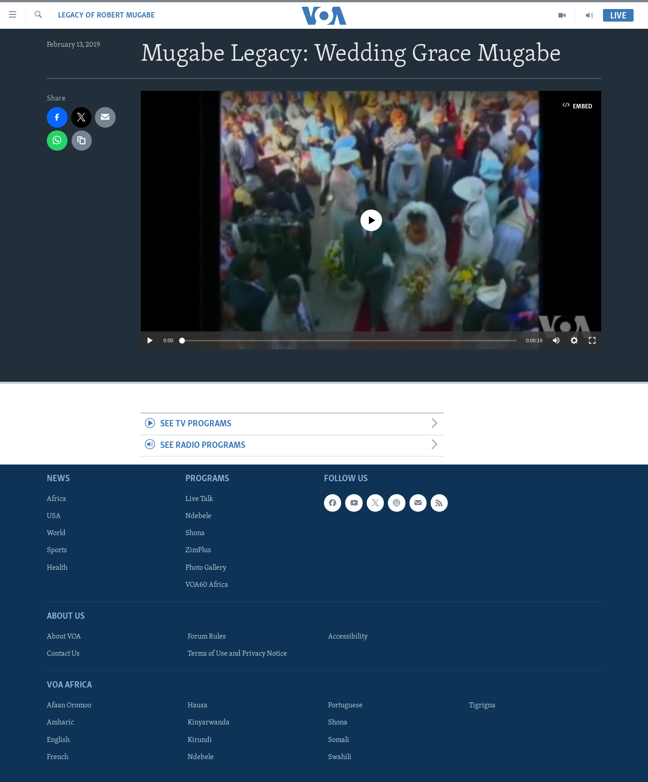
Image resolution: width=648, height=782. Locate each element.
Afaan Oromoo (69, 706)
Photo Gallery (205, 568)
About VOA (64, 636)
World (56, 533)
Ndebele (198, 516)
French (57, 757)
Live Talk (199, 499)
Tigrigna (482, 706)
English (58, 740)
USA (54, 516)
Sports (57, 550)
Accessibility (348, 636)
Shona (195, 533)
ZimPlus (198, 550)
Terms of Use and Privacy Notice (237, 653)
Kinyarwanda (209, 723)
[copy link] (82, 140)
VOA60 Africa (206, 585)
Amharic (60, 723)
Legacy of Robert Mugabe (106, 15)
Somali (338, 740)
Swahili (339, 757)
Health (57, 568)
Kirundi (200, 740)
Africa (56, 499)
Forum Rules (207, 636)
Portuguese (345, 706)
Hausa (197, 706)
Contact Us (63, 653)
